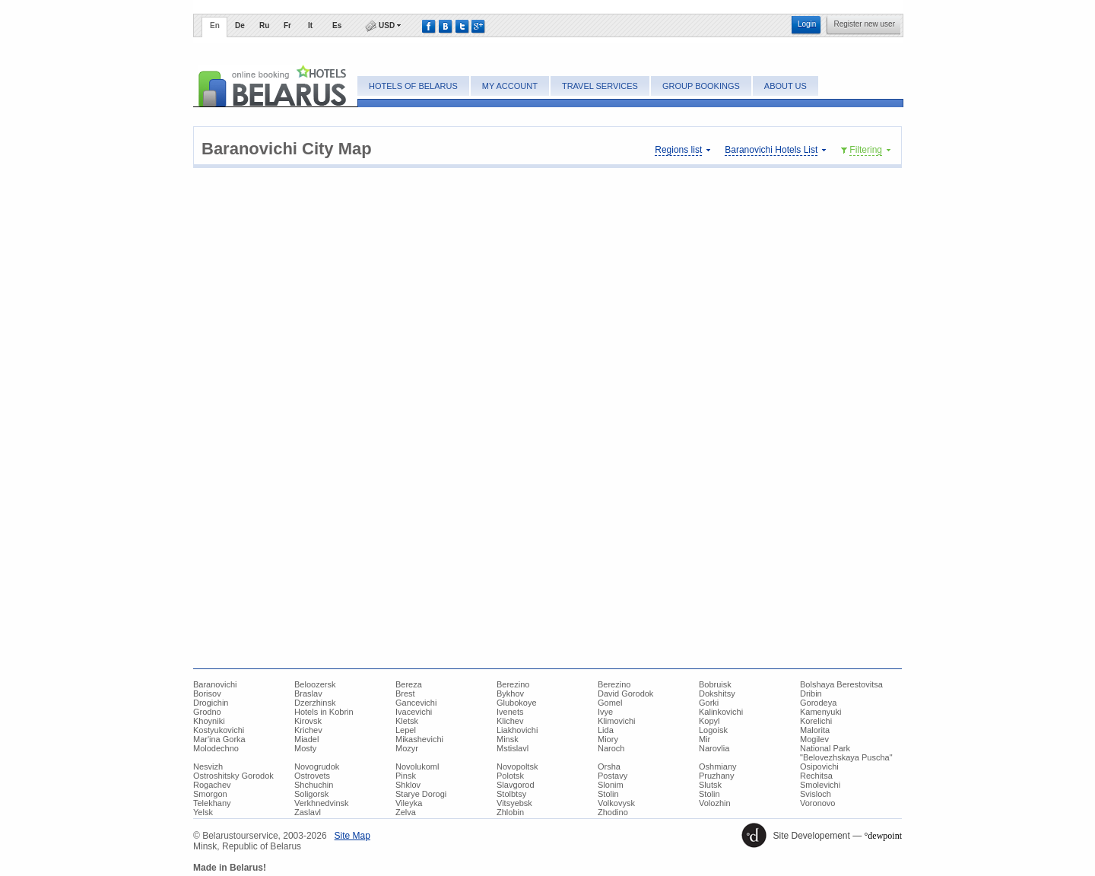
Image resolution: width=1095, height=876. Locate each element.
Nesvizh (208, 766)
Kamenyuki (820, 711)
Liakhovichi (517, 730)
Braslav (308, 693)
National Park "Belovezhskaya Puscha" (846, 753)
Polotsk (510, 775)
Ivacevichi (413, 711)
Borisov (207, 693)
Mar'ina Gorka (219, 739)
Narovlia (714, 748)
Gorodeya (818, 702)
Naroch (611, 748)
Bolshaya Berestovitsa (841, 684)
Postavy (612, 775)
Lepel (405, 730)
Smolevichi (820, 784)
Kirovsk (308, 720)
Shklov (408, 784)
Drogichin (210, 702)
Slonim (611, 784)
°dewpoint (883, 835)
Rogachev (212, 784)
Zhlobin (510, 812)
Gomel (610, 702)
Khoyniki (209, 720)
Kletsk (406, 720)
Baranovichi (214, 684)
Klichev (510, 720)
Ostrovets (312, 775)
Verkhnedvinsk (321, 803)
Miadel (306, 739)
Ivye (605, 711)
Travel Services (600, 85)
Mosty (305, 748)
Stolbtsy (511, 793)
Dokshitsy (717, 693)
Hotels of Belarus (413, 85)
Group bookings (701, 85)
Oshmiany (718, 766)
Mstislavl (512, 748)
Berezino (513, 684)
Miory (608, 739)
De (240, 25)
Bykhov (510, 693)
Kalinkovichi (721, 711)
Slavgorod (516, 784)
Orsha (609, 766)
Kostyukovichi (218, 730)
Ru (264, 25)
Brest (405, 693)
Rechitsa (816, 775)
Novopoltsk (517, 766)
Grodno (207, 711)
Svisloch (815, 793)
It (310, 25)
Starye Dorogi (420, 793)
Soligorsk (311, 793)
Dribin (811, 693)
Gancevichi (415, 702)
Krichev (308, 730)
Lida (606, 730)
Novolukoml (417, 766)
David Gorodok (625, 693)
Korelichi (816, 720)
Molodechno (216, 748)
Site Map (352, 835)
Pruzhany (716, 775)
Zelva (405, 812)
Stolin (608, 793)
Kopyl (709, 720)
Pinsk (405, 775)
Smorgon (210, 793)
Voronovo (817, 803)
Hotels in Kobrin (324, 711)
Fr (287, 25)
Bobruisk (715, 684)
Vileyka (408, 803)
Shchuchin (313, 784)
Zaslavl (307, 812)
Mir (704, 739)
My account (510, 85)
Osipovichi (819, 766)
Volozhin (715, 803)
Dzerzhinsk (314, 702)
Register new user (864, 24)
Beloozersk (314, 684)
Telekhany (212, 803)
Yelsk (203, 812)
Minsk (508, 739)
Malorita (815, 730)
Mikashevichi (419, 739)
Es (336, 25)
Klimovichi (617, 720)
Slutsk (710, 784)
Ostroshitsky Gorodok (233, 775)
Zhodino (613, 812)
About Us (785, 85)
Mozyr (406, 748)
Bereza (408, 684)
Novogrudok (316, 766)
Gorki (709, 702)
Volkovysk (616, 803)
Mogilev (814, 739)
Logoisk (713, 730)
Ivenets (510, 711)
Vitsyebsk (514, 803)
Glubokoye (517, 702)
